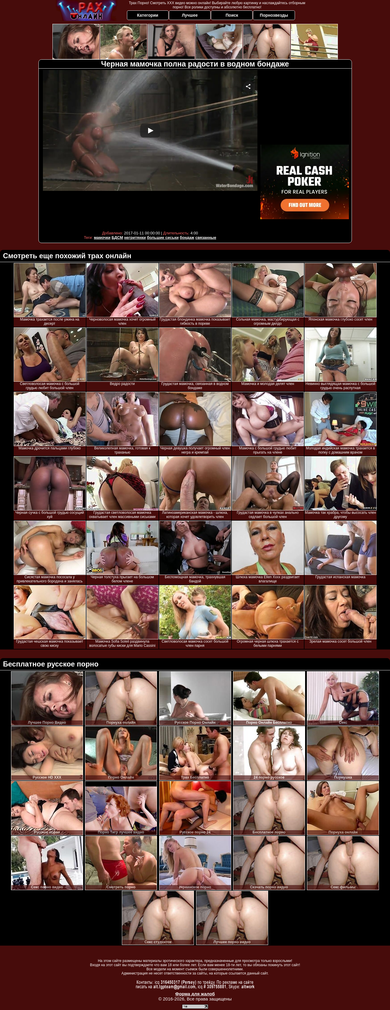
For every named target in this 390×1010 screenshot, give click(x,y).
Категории (147, 15)
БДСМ (117, 237)
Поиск (232, 15)
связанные (205, 237)
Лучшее (190, 15)
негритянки (135, 237)
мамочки (102, 237)
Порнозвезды (274, 15)
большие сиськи (163, 237)
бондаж (187, 237)
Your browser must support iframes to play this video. (150, 149)
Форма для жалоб (195, 993)
